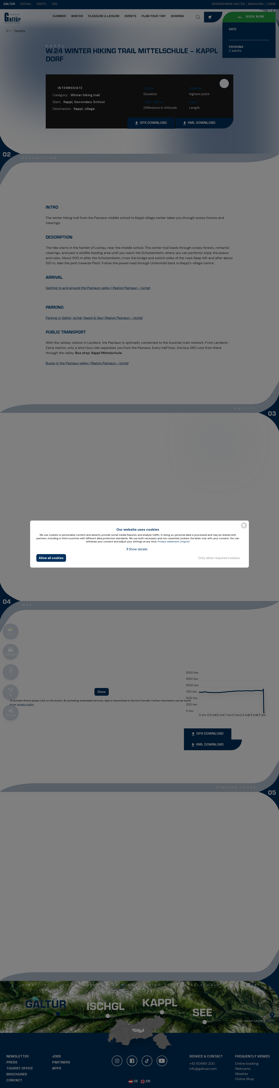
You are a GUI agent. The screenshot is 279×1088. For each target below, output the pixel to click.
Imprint (185, 541)
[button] (136, 549)
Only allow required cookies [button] (219, 558)
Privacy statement (168, 541)
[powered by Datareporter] (244, 528)
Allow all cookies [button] (51, 558)
